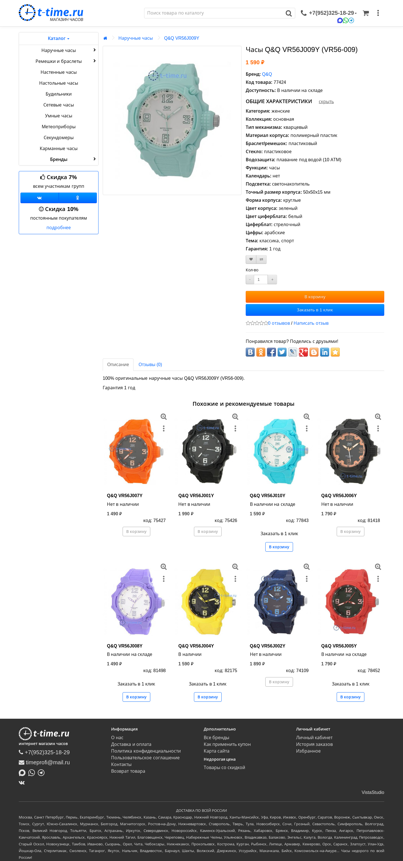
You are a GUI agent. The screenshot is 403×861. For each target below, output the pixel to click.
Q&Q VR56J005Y (339, 646)
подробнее (58, 227)
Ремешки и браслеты (66, 61)
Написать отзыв (311, 323)
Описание (118, 364)
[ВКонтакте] (23, 782)
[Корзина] (366, 13)
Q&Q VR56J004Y (196, 646)
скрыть (326, 101)
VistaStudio (373, 792)
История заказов (314, 744)
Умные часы (58, 115)
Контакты (121, 764)
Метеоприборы (59, 126)
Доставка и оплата (131, 744)
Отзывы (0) (150, 364)
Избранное (308, 751)
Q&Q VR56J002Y (267, 646)
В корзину (314, 296)
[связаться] (329, 13)
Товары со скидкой (224, 767)
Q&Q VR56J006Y (339, 495)
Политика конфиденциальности (146, 751)
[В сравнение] (261, 259)
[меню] (378, 13)
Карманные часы (58, 148)
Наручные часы (69, 50)
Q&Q (267, 74)
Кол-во (252, 270)
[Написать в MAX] (23, 772)
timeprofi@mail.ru (44, 762)
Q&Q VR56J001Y (196, 495)
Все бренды (216, 737)
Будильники (59, 94)
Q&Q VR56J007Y (124, 495)
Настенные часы (59, 72)
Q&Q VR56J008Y (124, 646)
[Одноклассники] (78, 198)
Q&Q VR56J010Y (267, 495)
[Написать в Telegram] (42, 772)
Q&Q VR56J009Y (181, 38)
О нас (117, 737)
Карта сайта (216, 751)
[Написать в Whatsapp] (33, 772)
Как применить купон (227, 744)
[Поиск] (213, 13)
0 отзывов (279, 323)
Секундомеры (59, 137)
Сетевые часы (58, 105)
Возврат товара (128, 771)
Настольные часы (58, 83)
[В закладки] (251, 259)
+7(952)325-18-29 (44, 752)
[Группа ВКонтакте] (39, 198)
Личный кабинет (314, 737)
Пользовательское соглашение (145, 757)
